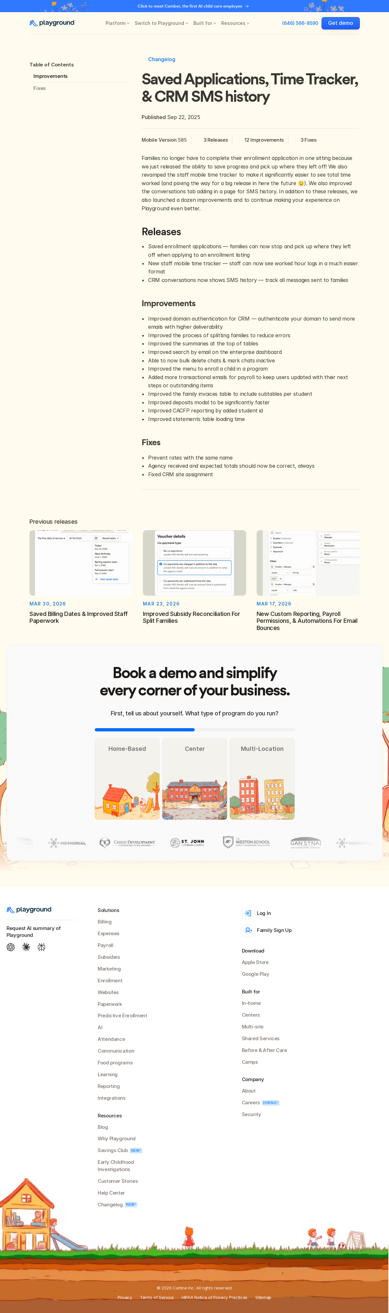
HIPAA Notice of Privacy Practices (214, 1297)
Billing (104, 922)
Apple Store (255, 962)
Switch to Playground (159, 23)
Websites (108, 992)
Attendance (111, 1039)
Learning (108, 1074)
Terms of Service (157, 1297)
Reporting (109, 1086)
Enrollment (110, 980)
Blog (103, 1127)
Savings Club (113, 1150)
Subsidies (109, 957)
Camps (250, 1062)
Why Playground (117, 1138)
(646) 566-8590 (300, 23)
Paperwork (110, 1004)
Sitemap (263, 1297)
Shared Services (261, 1038)
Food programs (115, 1062)
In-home (251, 1003)
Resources (233, 23)
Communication (116, 1051)
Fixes (39, 88)
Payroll (105, 945)
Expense (107, 933)
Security (251, 1114)
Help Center (111, 1193)
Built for (202, 23)
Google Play (255, 974)
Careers (251, 1102)
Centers (251, 1015)
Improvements (50, 76)
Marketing (109, 969)
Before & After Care (264, 1050)
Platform (116, 23)
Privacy (125, 1297)
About (249, 1091)
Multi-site (252, 1027)
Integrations (112, 1098)
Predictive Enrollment (122, 1015)
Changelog (110, 1204)
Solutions (108, 910)
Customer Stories (118, 1181)
